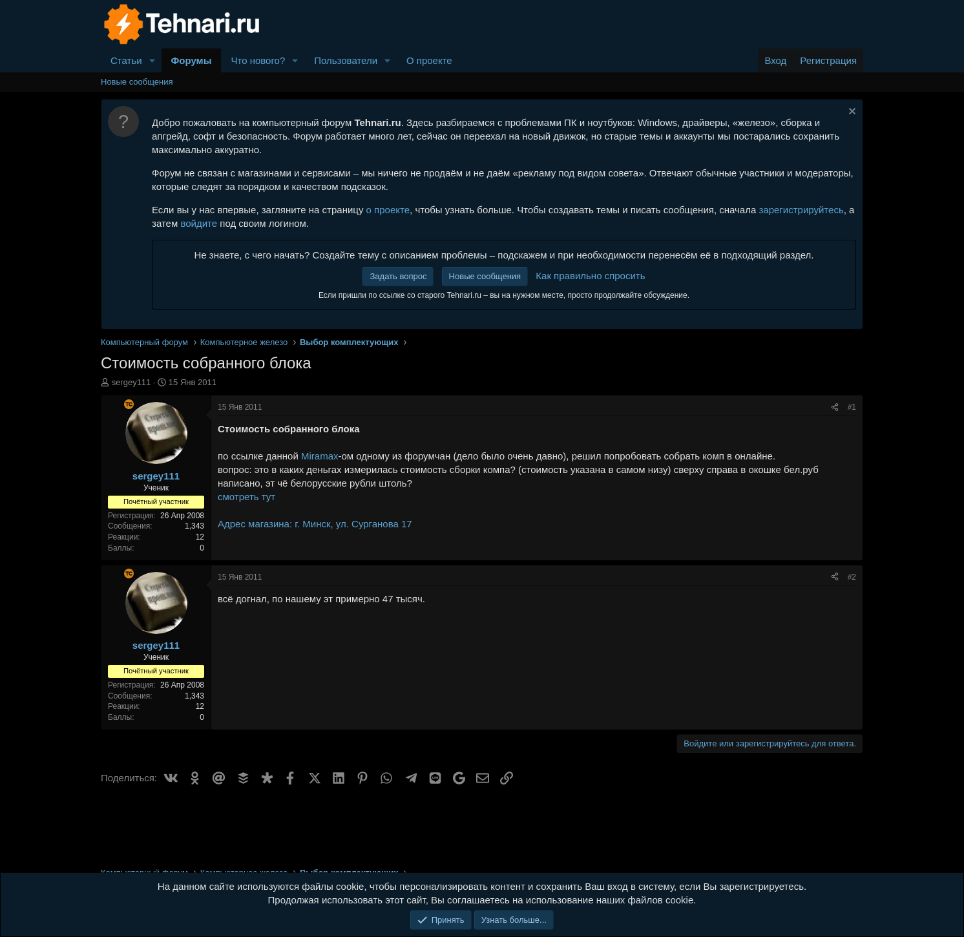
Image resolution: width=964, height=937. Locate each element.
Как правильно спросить (590, 275)
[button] (152, 60)
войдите (198, 223)
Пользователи (345, 60)
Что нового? (258, 60)
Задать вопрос (398, 276)
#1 (852, 407)
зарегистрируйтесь (801, 209)
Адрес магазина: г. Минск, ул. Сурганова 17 (315, 523)
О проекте (429, 60)
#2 (852, 577)
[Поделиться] (834, 407)
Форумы (191, 60)
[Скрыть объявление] (850, 113)
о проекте (388, 209)
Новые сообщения (137, 82)
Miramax (320, 455)
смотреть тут (246, 496)
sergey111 (131, 382)
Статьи (126, 60)
